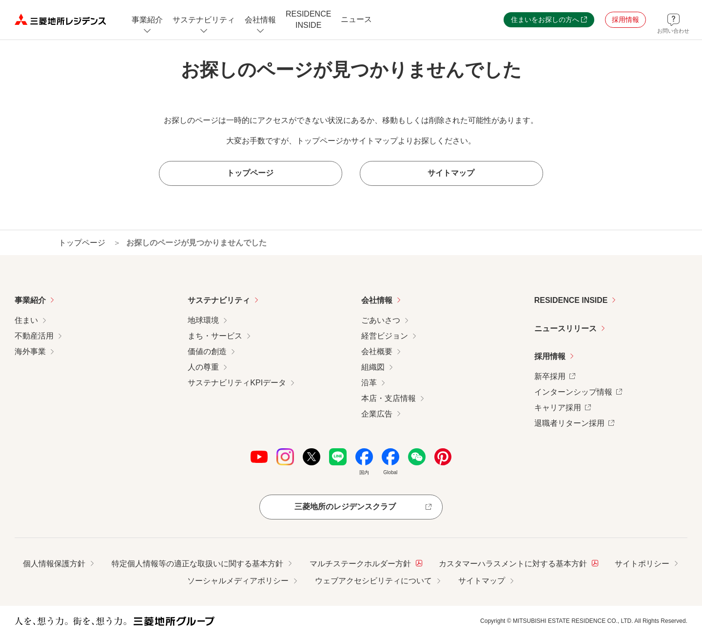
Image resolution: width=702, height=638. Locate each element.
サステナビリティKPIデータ (237, 383)
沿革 (369, 383)
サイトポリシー (642, 563)
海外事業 (30, 351)
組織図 (373, 367)
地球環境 (203, 320)
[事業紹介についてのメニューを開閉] (147, 20)
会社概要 (376, 351)
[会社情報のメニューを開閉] (260, 20)
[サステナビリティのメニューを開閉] (204, 20)
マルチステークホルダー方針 (366, 563)
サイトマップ (481, 581)
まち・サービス (215, 336)
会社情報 (376, 300)
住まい (26, 320)
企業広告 (376, 414)
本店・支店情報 (388, 398)
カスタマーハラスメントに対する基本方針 (518, 563)
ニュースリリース (565, 328)
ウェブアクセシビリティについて (373, 581)
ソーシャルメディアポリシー (238, 581)
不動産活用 (34, 336)
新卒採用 (554, 375)
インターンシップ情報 (578, 391)
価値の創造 (207, 351)
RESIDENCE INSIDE (571, 300)
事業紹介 (30, 300)
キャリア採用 (562, 406)
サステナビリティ (219, 300)
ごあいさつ (380, 320)
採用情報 (550, 357)
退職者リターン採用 (574, 422)
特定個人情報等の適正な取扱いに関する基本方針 (197, 563)
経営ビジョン (384, 336)
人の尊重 (203, 367)
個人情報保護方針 (54, 563)
